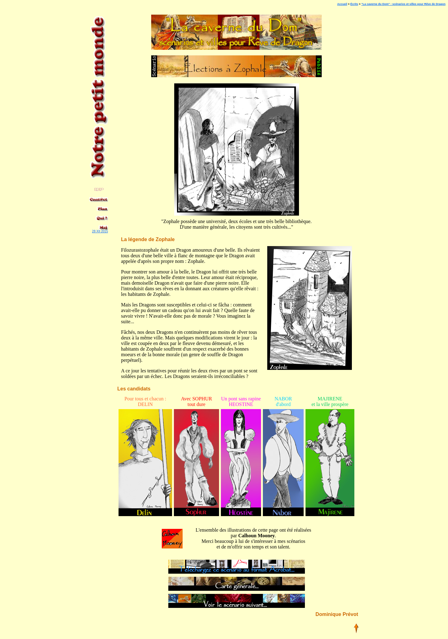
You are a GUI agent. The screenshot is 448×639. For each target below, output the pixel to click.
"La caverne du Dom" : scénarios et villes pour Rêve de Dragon (403, 4)
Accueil (342, 4)
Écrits (354, 4)
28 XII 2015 (100, 231)
